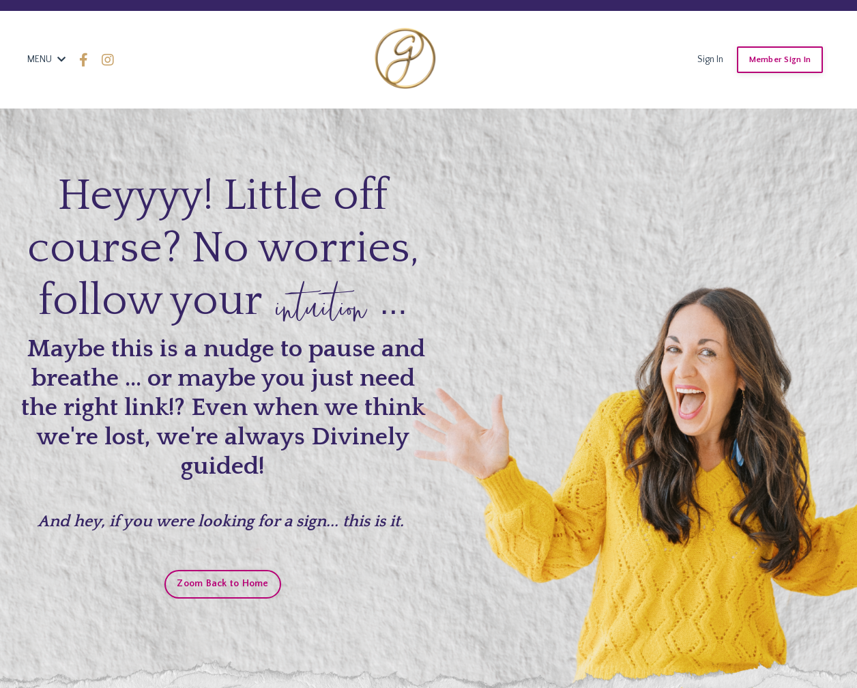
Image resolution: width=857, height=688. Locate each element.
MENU (46, 59)
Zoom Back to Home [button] (222, 583)
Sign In (710, 59)
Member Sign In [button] (780, 59)
